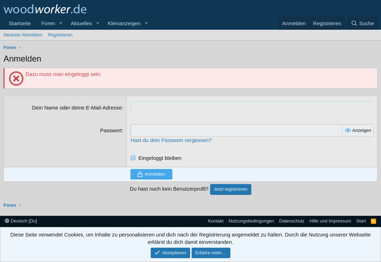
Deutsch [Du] (21, 221)
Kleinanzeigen (124, 23)
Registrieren (60, 34)
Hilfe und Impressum (330, 221)
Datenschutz (291, 221)
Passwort (111, 130)
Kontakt (215, 221)
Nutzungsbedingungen (251, 221)
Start (361, 221)
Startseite (20, 23)
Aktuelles (81, 23)
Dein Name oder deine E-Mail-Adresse (77, 108)
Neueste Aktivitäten (22, 34)
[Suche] (362, 23)
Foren (48, 23)
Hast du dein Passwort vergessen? (170, 140)
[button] (60, 23)
